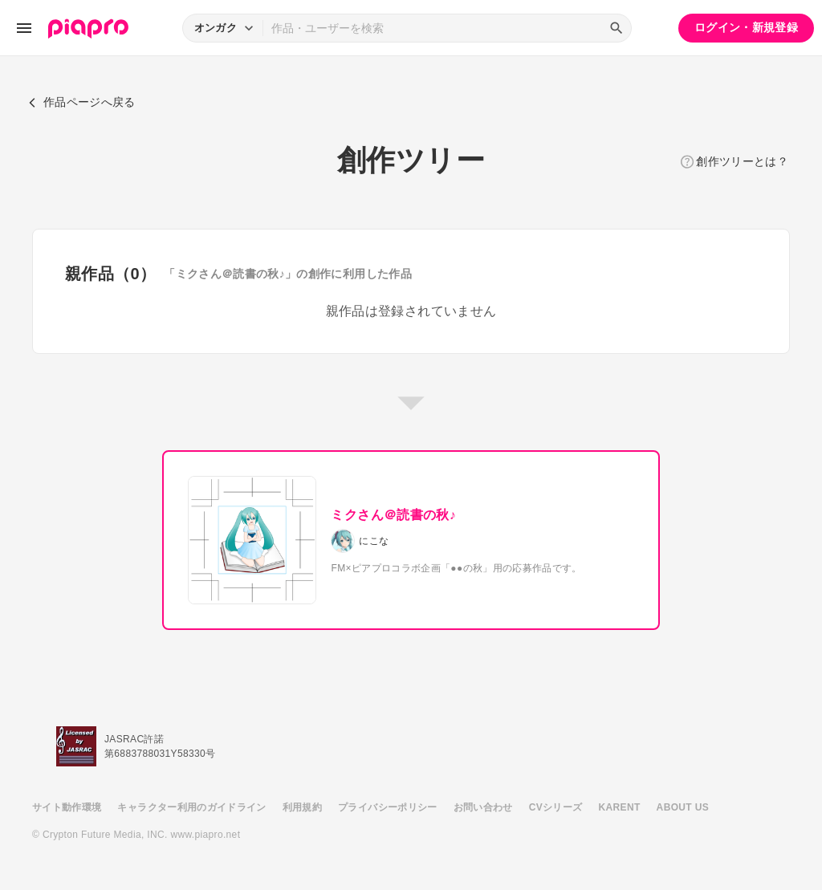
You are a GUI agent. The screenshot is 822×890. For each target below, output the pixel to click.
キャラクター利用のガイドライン (191, 807)
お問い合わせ (483, 807)
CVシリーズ (556, 807)
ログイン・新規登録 (746, 27)
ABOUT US (683, 807)
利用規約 (302, 807)
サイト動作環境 (66, 807)
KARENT (620, 807)
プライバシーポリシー (387, 807)
